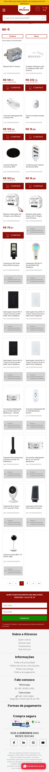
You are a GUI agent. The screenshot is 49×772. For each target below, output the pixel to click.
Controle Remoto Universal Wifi (10, 166)
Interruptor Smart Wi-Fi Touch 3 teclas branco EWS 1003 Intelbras (35, 314)
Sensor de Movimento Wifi (35, 117)
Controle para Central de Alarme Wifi (35, 166)
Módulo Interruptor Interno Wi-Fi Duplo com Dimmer (34, 216)
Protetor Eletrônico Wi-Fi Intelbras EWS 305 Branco (35, 68)
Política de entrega (24, 669)
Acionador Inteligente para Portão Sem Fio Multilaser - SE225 (12, 411)
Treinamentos (24, 646)
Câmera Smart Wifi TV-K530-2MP (12, 556)
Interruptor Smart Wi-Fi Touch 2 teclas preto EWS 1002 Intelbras (12, 362)
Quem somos (24, 639)
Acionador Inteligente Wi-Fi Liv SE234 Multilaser (35, 459)
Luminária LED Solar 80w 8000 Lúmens (11, 264)
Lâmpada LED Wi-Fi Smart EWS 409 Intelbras (34, 265)
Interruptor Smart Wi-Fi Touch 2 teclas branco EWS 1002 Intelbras (35, 362)
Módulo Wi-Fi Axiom (11, 66)
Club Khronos (24, 649)
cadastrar (24, 618)
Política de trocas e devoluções (24, 665)
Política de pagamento (24, 672)
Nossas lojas (24, 643)
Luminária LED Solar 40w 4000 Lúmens (34, 507)
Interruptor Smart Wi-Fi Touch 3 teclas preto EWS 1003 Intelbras (12, 314)
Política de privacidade (24, 662)
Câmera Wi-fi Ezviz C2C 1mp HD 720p (11, 507)
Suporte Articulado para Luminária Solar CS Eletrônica (13, 459)
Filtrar (36, 36)
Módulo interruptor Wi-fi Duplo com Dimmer (12, 215)
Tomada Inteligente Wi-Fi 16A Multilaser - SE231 (36, 411)
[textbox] (24, 18)
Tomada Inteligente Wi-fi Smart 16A (13, 117)
